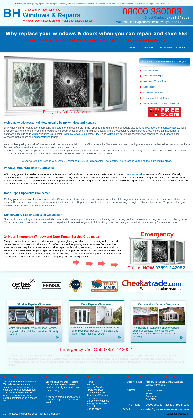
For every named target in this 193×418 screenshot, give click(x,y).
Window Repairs (95, 387)
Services (91, 384)
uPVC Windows (95, 390)
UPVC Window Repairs (154, 75)
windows (144, 127)
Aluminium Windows (97, 395)
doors (153, 127)
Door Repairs (94, 398)
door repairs (25, 199)
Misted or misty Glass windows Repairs (161, 103)
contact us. (66, 183)
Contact (91, 406)
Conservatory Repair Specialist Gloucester (33, 214)
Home (90, 382)
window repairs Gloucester (47, 133)
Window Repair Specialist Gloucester (29, 167)
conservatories (171, 127)
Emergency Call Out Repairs (156, 98)
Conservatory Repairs (98, 400)
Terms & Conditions (50, 413)
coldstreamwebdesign (178, 413)
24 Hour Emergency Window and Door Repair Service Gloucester (51, 236)
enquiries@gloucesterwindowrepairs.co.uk (152, 22)
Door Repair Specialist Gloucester (27, 193)
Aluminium (113, 133)
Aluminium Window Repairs (156, 81)
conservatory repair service (31, 219)
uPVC (98, 133)
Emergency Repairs (97, 403)
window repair (135, 174)
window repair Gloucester (78, 133)
